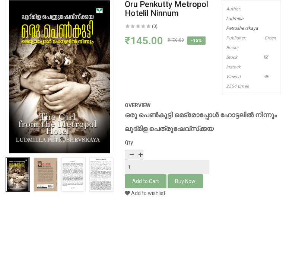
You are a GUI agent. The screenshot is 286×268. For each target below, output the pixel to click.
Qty (129, 143)
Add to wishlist (145, 193)
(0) (155, 26)
